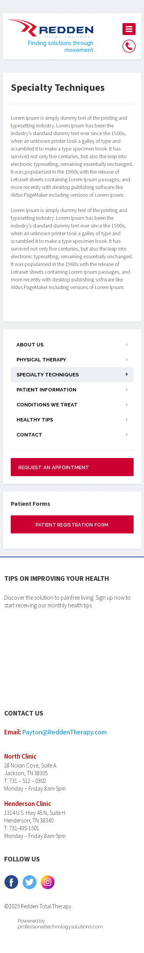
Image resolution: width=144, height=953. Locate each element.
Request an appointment (53, 467)
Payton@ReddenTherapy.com (64, 732)
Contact (29, 435)
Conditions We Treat (47, 405)
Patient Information (46, 390)
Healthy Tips (35, 420)
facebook (11, 882)
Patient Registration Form (72, 525)
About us (30, 345)
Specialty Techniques (48, 375)
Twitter (29, 882)
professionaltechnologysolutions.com (60, 927)
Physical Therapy (41, 360)
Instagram (47, 882)
